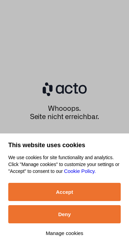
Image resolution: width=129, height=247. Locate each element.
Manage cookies (64, 233)
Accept (64, 192)
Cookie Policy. (80, 171)
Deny (64, 214)
